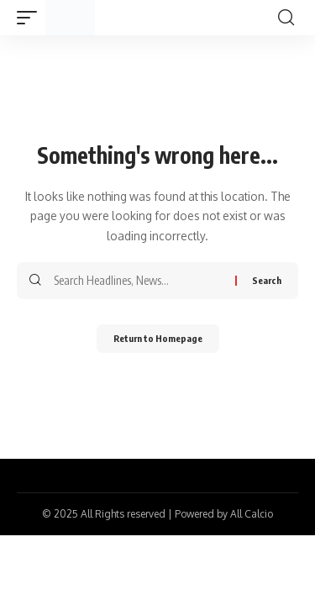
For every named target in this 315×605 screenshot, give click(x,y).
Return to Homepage (157, 338)
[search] (286, 17)
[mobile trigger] (31, 17)
